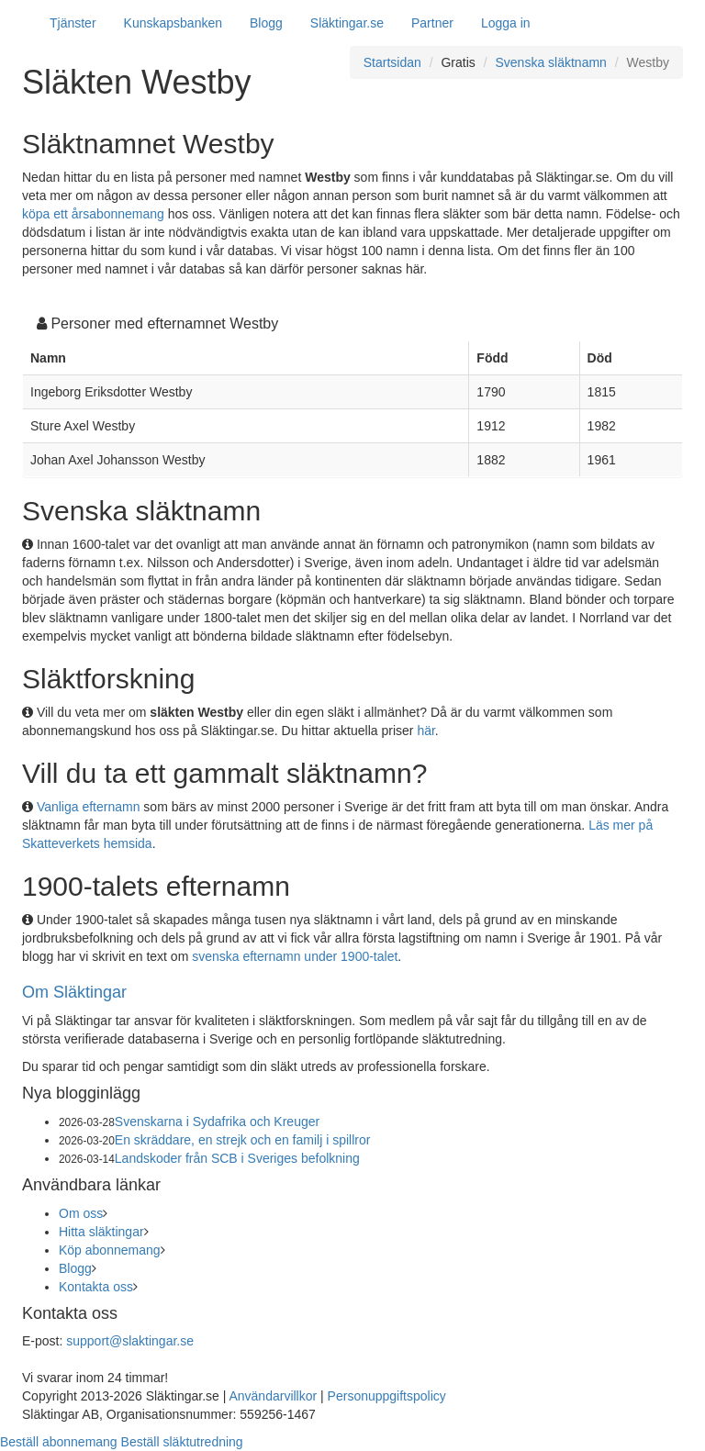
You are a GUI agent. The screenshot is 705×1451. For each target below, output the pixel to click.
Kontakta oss (96, 1286)
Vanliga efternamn (88, 806)
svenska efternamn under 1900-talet (294, 956)
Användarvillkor (273, 1396)
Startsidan (392, 62)
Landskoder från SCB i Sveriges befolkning (237, 1158)
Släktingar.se (347, 23)
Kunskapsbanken (173, 23)
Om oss (81, 1213)
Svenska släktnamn (550, 62)
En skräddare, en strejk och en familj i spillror (243, 1140)
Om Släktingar (74, 992)
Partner (432, 23)
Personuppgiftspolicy (387, 1396)
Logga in (506, 23)
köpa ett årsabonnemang (93, 213)
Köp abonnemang (110, 1250)
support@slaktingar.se (130, 1341)
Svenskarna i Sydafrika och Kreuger (217, 1121)
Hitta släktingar (101, 1231)
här (425, 730)
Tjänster (73, 23)
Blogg (266, 23)
